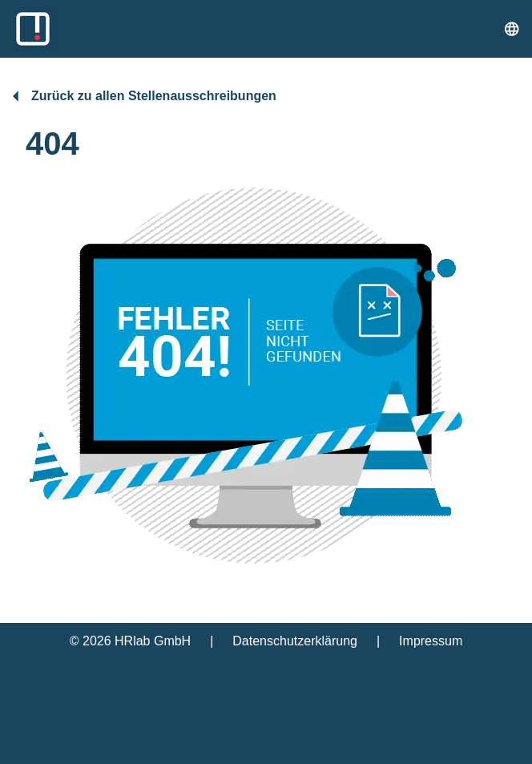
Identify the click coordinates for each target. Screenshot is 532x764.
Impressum (430, 641)
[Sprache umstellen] (512, 29)
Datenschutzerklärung (294, 641)
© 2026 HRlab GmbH (130, 641)
